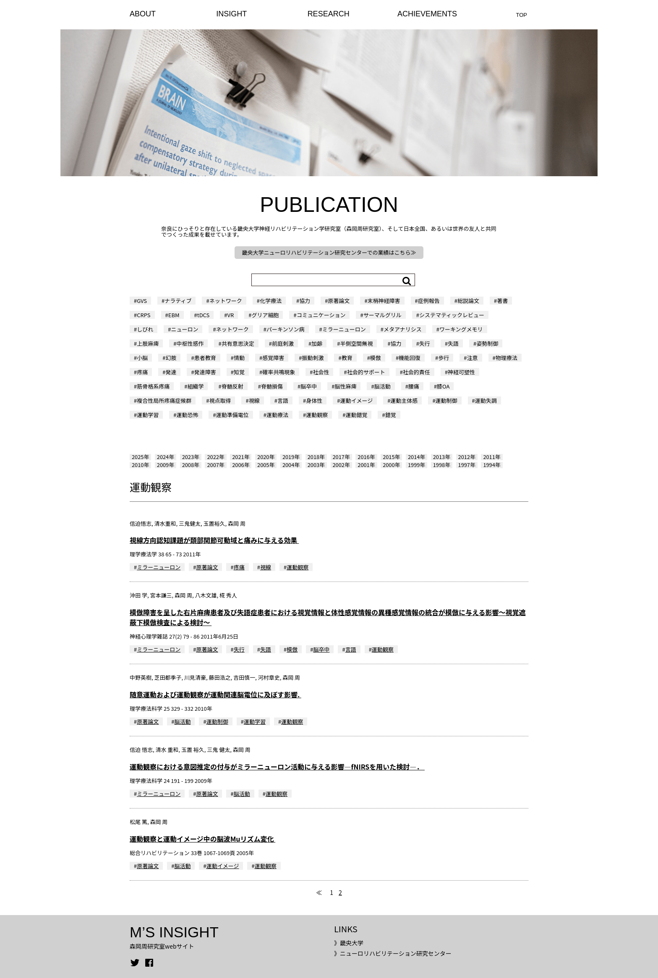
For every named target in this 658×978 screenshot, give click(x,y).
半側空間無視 (356, 343)
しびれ (145, 329)
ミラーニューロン (344, 329)
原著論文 (339, 301)
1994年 (491, 465)
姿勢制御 (487, 343)
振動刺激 (313, 358)
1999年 (416, 465)
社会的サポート (366, 372)
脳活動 (382, 386)
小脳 (142, 358)
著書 (502, 301)
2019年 (291, 457)
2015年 (391, 457)
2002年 (341, 465)
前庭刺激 (283, 343)
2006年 (240, 465)
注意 (472, 358)
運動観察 (317, 415)
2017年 (341, 457)
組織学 (195, 386)
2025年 (140, 457)
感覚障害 (273, 358)
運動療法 (277, 415)
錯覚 (390, 415)
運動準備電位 (232, 415)
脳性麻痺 (345, 386)
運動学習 (148, 415)
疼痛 (142, 372)
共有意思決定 (238, 343)
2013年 (441, 457)
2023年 (190, 457)
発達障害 (205, 372)
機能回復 (409, 358)
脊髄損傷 (272, 386)
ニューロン (184, 329)
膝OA (443, 386)
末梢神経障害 (384, 301)
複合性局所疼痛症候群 (164, 400)
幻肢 (170, 358)
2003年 (316, 465)
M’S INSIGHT (174, 932)
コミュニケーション (321, 315)
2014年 (416, 457)
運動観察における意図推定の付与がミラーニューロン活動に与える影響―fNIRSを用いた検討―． (277, 767)
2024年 (165, 457)
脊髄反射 (232, 386)
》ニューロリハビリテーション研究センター (393, 953)
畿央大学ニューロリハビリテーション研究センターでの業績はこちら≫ (329, 252)
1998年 (441, 465)
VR (230, 315)
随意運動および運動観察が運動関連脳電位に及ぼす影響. (215, 694)
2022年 (215, 457)
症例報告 (429, 301)
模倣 (375, 358)
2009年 (165, 465)
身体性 (314, 400)
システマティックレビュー (451, 315)
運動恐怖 (187, 415)
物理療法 (506, 358)
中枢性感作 (190, 343)
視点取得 (220, 400)
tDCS (203, 315)
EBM (174, 315)
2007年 (215, 465)
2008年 (190, 465)
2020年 (265, 457)
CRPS (143, 315)
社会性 (321, 372)
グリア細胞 (265, 315)
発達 (170, 372)
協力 (304, 301)
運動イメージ (356, 400)
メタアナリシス (403, 329)
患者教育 (205, 358)
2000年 (391, 465)
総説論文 (468, 301)
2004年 (291, 465)
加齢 (316, 343)
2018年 (316, 457)
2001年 (366, 465)
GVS (142, 301)
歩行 (443, 358)
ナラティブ (177, 301)
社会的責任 (416, 372)
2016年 (366, 457)
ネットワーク (225, 301)
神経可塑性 (461, 372)
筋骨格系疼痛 (153, 386)
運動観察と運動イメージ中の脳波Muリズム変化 (202, 839)
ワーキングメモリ (461, 329)
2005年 (265, 465)
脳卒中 (308, 386)
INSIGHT (231, 14)
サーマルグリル (382, 315)
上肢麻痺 (148, 343)
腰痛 (413, 386)
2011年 (491, 457)
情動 (239, 358)
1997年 (466, 465)
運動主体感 (404, 400)
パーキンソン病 (285, 329)
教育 (347, 358)
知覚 (239, 372)
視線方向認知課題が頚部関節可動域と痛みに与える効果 (214, 540)
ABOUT (143, 14)
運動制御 (446, 400)
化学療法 (271, 301)
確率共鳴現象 (278, 372)
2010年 (140, 465)
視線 (254, 400)
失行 (424, 343)
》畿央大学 (348, 943)
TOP (521, 15)
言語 (282, 400)
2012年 (466, 457)
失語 (453, 343)
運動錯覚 (356, 415)
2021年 (240, 457)
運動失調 (486, 400)
